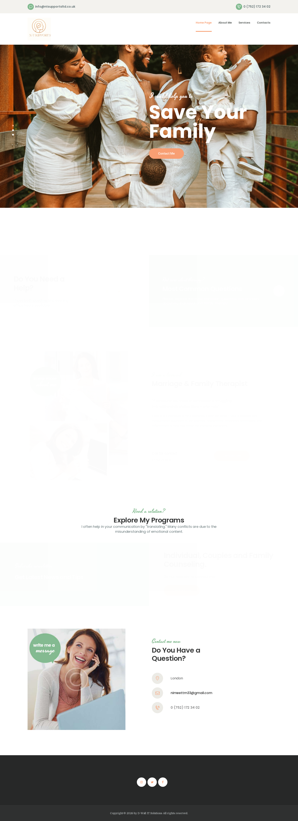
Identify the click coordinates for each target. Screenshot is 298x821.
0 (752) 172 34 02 (185, 653)
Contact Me (166, 153)
